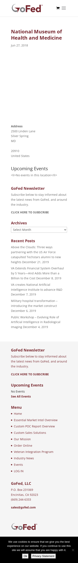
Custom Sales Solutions (30, 433)
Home (18, 414)
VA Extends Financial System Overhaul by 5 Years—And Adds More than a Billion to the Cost (37, 273)
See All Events (21, 396)
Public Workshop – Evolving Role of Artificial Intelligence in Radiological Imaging (35, 322)
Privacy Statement (43, 556)
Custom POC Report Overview (34, 426)
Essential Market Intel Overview (36, 420)
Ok (25, 556)
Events (18, 465)
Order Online (23, 445)
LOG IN (19, 471)
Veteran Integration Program (33, 452)
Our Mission (22, 439)
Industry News (24, 458)
